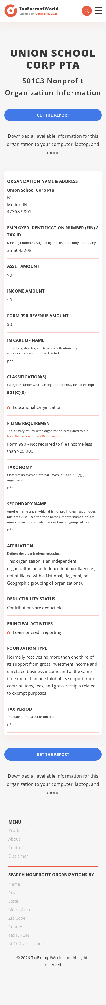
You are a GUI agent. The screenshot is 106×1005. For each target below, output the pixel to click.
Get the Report (53, 115)
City (11, 892)
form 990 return (18, 436)
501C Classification (26, 943)
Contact (15, 847)
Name (14, 884)
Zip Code (16, 918)
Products (17, 830)
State (13, 901)
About (14, 839)
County (15, 926)
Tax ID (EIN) (19, 935)
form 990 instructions (47, 436)
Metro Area (19, 909)
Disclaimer (18, 856)
